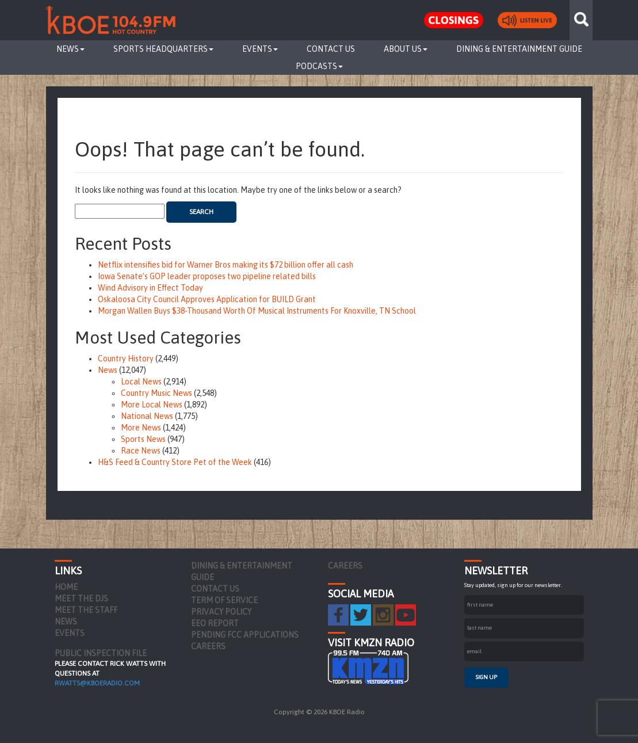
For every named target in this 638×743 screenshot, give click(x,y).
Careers (208, 646)
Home (66, 587)
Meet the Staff (86, 610)
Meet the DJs (81, 598)
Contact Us (331, 49)
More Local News (151, 404)
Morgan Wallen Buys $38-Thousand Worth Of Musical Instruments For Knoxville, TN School (257, 310)
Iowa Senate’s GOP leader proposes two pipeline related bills (207, 276)
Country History (126, 358)
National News (147, 416)
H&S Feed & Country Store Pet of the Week (175, 462)
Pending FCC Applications (245, 634)
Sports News (143, 439)
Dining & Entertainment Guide (519, 49)
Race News (141, 450)
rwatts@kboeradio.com (97, 683)
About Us (405, 49)
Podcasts (319, 66)
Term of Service (224, 600)
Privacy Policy (221, 611)
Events (260, 49)
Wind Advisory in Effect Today (150, 287)
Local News (141, 381)
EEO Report (215, 623)
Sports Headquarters (163, 49)
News (70, 49)
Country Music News (156, 393)
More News (141, 427)
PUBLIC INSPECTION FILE (101, 653)
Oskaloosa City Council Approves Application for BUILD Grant (207, 299)
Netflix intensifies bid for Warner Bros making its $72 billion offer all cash (225, 264)
